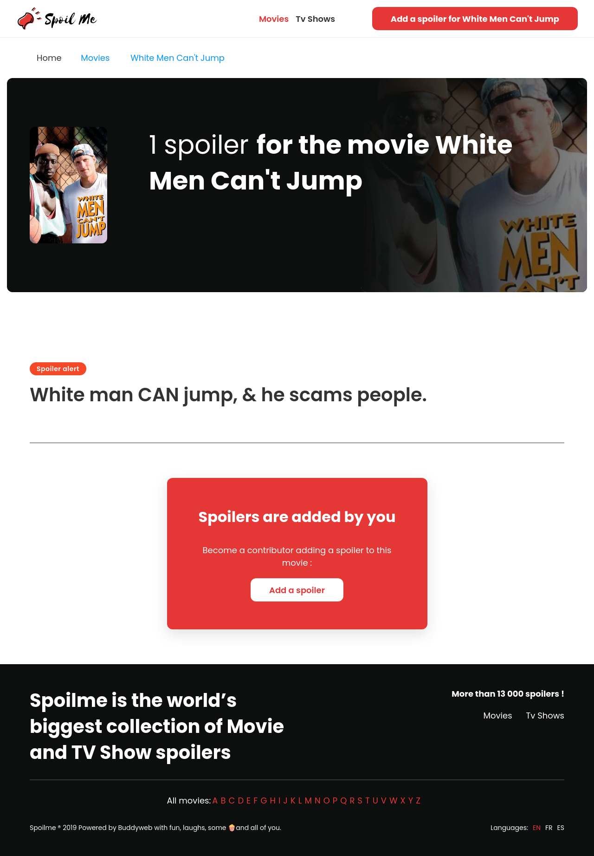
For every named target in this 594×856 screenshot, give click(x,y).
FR (549, 827)
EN (537, 827)
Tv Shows (315, 19)
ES (560, 827)
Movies (274, 19)
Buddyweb (135, 827)
